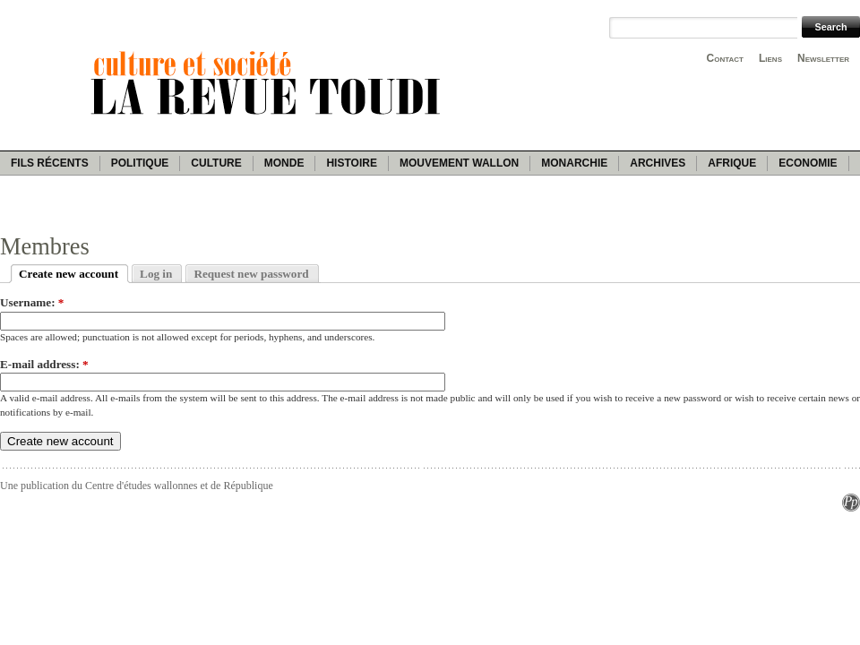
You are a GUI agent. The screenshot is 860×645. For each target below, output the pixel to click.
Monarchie (574, 163)
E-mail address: (44, 364)
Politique (140, 163)
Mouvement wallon (459, 163)
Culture (216, 163)
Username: (32, 302)
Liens (770, 58)
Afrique (732, 163)
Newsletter (823, 58)
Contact (725, 58)
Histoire (351, 163)
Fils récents (50, 163)
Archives (657, 163)
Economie (807, 163)
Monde (284, 163)
